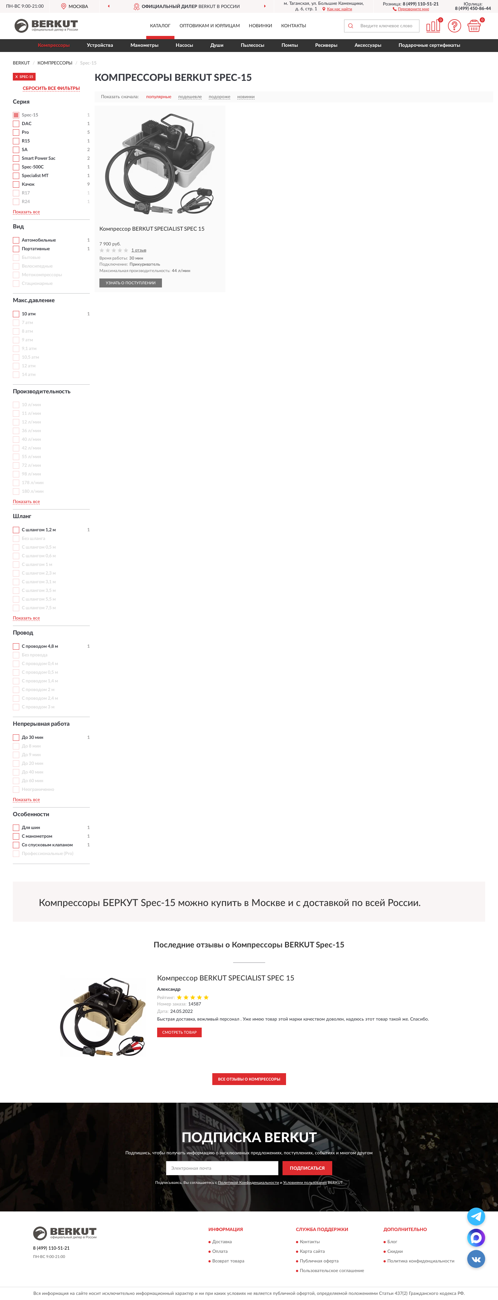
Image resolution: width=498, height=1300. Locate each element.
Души (217, 45)
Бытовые (31, 257)
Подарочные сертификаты (429, 45)
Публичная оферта (319, 1261)
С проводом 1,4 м (40, 681)
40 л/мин (31, 439)
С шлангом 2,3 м (39, 573)
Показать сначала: (120, 97)
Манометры (144, 45)
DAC (26, 124)
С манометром (37, 836)
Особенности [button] (31, 814)
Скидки (395, 1251)
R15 (26, 141)
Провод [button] (23, 633)
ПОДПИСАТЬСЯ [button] (307, 1168)
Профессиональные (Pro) (47, 853)
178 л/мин (33, 483)
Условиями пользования (305, 1183)
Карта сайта (312, 1251)
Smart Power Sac (38, 158)
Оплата (220, 1251)
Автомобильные (39, 240)
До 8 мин (31, 746)
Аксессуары (368, 45)
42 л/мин (31, 448)
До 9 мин (31, 755)
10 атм (29, 314)
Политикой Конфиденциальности (248, 1183)
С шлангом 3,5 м (39, 590)
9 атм (27, 340)
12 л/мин (31, 422)
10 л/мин (31, 405)
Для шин (31, 827)
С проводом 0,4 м (40, 664)
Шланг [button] (22, 516)
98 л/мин (31, 474)
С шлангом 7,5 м (39, 608)
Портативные (36, 249)
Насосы (184, 45)
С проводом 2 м (38, 690)
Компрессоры (54, 45)
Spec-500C (33, 167)
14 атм (29, 374)
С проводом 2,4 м (40, 698)
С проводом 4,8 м (40, 646)
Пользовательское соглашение (332, 1271)
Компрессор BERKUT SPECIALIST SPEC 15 (225, 978)
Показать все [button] (26, 212)
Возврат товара (228, 1261)
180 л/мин (33, 491)
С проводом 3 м (38, 707)
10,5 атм (30, 357)
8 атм (27, 331)
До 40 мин (32, 772)
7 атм (27, 323)
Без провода (34, 655)
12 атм (29, 366)
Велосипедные (37, 266)
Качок (28, 184)
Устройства (100, 45)
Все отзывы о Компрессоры (249, 1079)
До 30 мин (32, 737)
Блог (392, 1242)
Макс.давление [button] (34, 301)
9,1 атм (29, 348)
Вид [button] (18, 227)
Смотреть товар (179, 1032)
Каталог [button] (160, 26)
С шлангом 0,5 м (39, 547)
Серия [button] (21, 102)
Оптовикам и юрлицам (210, 26)
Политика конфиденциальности (420, 1261)
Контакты (293, 26)
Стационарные (37, 283)
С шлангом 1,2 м (39, 530)
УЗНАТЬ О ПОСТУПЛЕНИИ (131, 283)
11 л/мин (31, 413)
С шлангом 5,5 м (39, 599)
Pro (25, 132)
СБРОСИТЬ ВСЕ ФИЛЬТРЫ (51, 88)
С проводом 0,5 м (40, 672)
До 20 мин (32, 763)
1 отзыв (138, 250)
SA (25, 150)
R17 (26, 193)
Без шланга (33, 538)
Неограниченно (38, 789)
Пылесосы (252, 45)
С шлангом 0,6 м (39, 556)
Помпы (290, 45)
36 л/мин (31, 431)
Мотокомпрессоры (42, 275)
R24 (26, 202)
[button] (411, 9)
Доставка (222, 1242)
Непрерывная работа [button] (41, 724)
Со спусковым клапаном (47, 845)
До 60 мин (32, 781)
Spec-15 (30, 115)
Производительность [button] (42, 392)
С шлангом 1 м (37, 564)
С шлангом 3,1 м (39, 582)
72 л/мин (31, 465)
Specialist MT (35, 176)
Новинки (260, 26)
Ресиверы (326, 45)
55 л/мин (31, 457)
